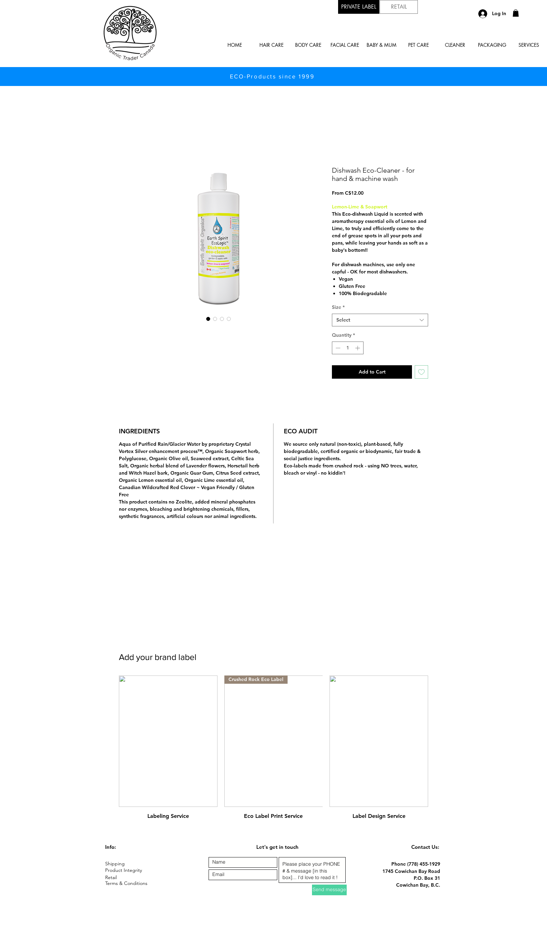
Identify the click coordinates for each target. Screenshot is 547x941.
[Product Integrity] (129, 870)
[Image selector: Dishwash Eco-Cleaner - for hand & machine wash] (208, 318)
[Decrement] (337, 348)
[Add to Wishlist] (421, 372)
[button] (516, 13)
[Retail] (111, 878)
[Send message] (329, 890)
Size (338, 307)
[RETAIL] (399, 7)
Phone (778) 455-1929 (415, 864)
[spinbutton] (348, 348)
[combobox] (380, 320)
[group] (273, 747)
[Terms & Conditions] (129, 883)
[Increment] (358, 348)
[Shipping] (129, 864)
